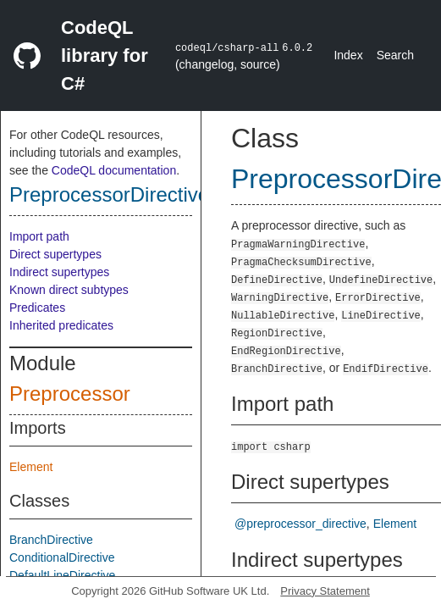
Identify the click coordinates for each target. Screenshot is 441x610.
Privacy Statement (325, 591)
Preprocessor (69, 393)
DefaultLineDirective (62, 575)
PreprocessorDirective (109, 194)
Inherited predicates (61, 325)
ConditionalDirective (62, 557)
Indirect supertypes (59, 272)
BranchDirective (51, 539)
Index (348, 55)
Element (30, 467)
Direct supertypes (55, 254)
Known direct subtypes (69, 290)
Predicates (37, 307)
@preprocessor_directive (300, 523)
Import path (39, 236)
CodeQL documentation (114, 170)
